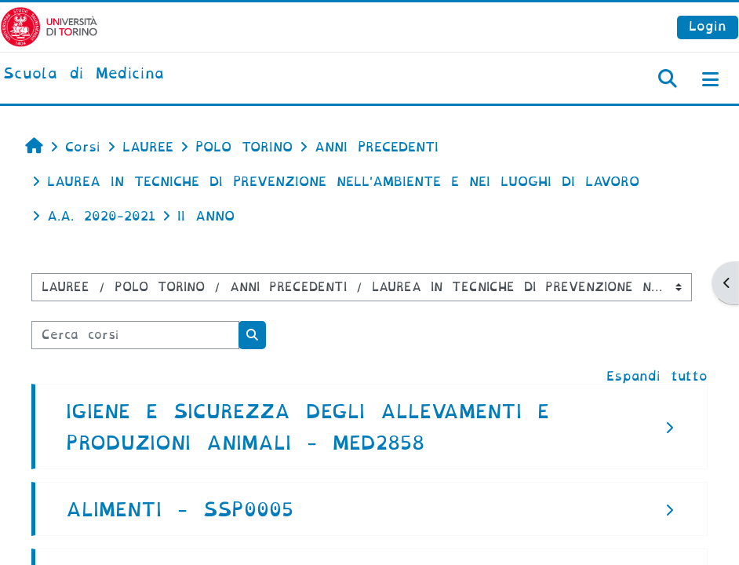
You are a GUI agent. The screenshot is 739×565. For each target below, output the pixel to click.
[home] (83, 74)
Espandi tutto (657, 376)
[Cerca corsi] (135, 335)
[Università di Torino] (49, 26)
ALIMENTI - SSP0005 (179, 509)
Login (707, 26)
